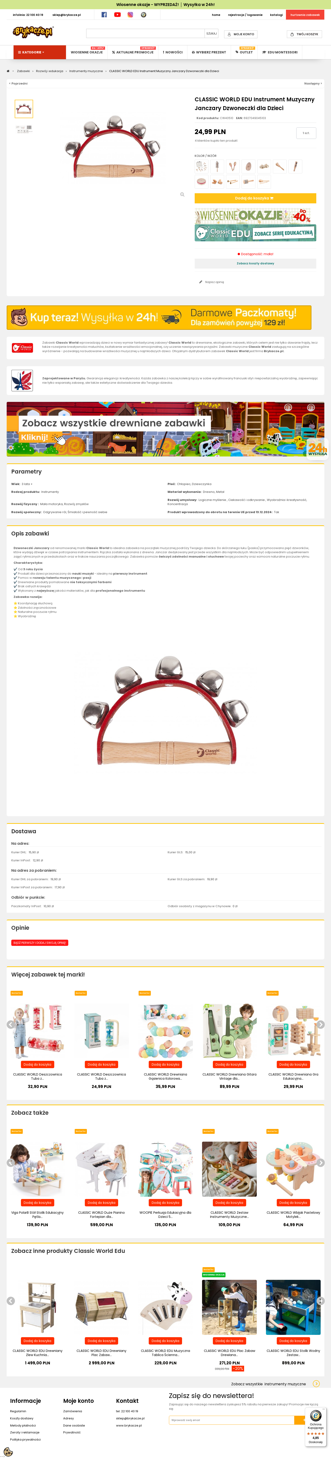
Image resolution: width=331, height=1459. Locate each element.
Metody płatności (23, 1425)
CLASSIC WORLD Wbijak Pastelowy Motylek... (293, 1214)
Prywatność (72, 1432)
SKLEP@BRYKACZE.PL (66, 15)
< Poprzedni (18, 83)
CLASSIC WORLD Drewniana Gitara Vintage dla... (230, 1076)
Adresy (68, 1418)
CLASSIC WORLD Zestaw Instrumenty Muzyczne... (229, 1214)
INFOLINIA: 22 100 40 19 (28, 15)
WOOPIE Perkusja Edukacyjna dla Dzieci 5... (165, 1214)
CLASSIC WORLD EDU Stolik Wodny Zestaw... (293, 1353)
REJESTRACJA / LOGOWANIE (245, 15)
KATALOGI (276, 15)
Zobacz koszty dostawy (255, 263)
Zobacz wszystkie (268, 1384)
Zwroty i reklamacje (25, 1432)
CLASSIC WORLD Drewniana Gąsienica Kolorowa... (165, 1076)
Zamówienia (72, 1411)
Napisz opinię (214, 282)
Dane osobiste (74, 1425)
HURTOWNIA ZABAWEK (305, 15)
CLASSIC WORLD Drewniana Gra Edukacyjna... (293, 1076)
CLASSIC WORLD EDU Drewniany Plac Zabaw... (101, 1353)
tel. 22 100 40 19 (127, 1411)
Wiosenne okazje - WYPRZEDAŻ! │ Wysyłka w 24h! (165, 4)
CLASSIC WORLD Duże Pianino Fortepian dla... (101, 1214)
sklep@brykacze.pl (130, 1418)
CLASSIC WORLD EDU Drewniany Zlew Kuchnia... (38, 1353)
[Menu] (323, 1410)
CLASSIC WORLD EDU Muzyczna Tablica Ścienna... (165, 1353)
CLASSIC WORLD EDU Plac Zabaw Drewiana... (229, 1353)
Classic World (179, 342)
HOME (216, 15)
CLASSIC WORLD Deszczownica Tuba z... (37, 1076)
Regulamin (18, 1411)
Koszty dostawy (21, 1418)
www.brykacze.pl (129, 1425)
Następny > (313, 83)
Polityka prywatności (25, 1439)
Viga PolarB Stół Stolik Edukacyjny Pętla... (37, 1214)
